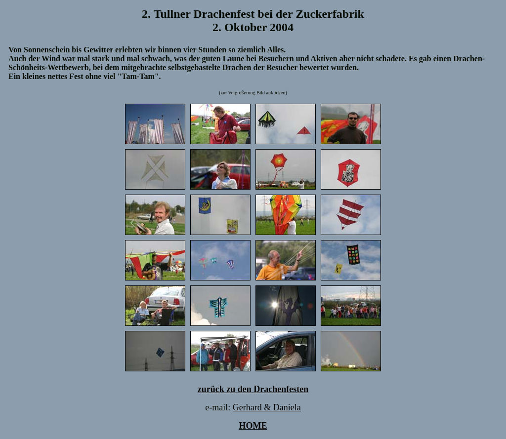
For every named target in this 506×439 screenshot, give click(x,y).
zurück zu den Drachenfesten (253, 389)
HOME (253, 426)
